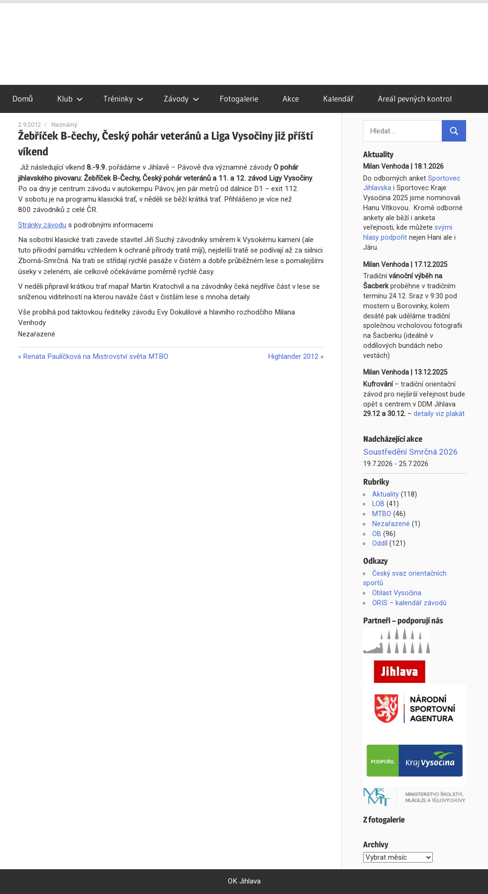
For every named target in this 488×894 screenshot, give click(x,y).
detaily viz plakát (439, 413)
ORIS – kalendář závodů (409, 603)
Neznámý (64, 124)
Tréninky (123, 98)
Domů (22, 98)
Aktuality (385, 494)
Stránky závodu (42, 225)
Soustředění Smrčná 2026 (410, 452)
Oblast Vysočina (396, 593)
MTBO (381, 514)
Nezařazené (391, 524)
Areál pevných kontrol (415, 98)
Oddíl (379, 543)
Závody (181, 98)
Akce (291, 98)
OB (376, 534)
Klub (70, 98)
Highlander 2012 (293, 356)
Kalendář (338, 98)
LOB (378, 504)
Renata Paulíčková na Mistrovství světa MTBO (95, 356)
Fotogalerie (239, 98)
